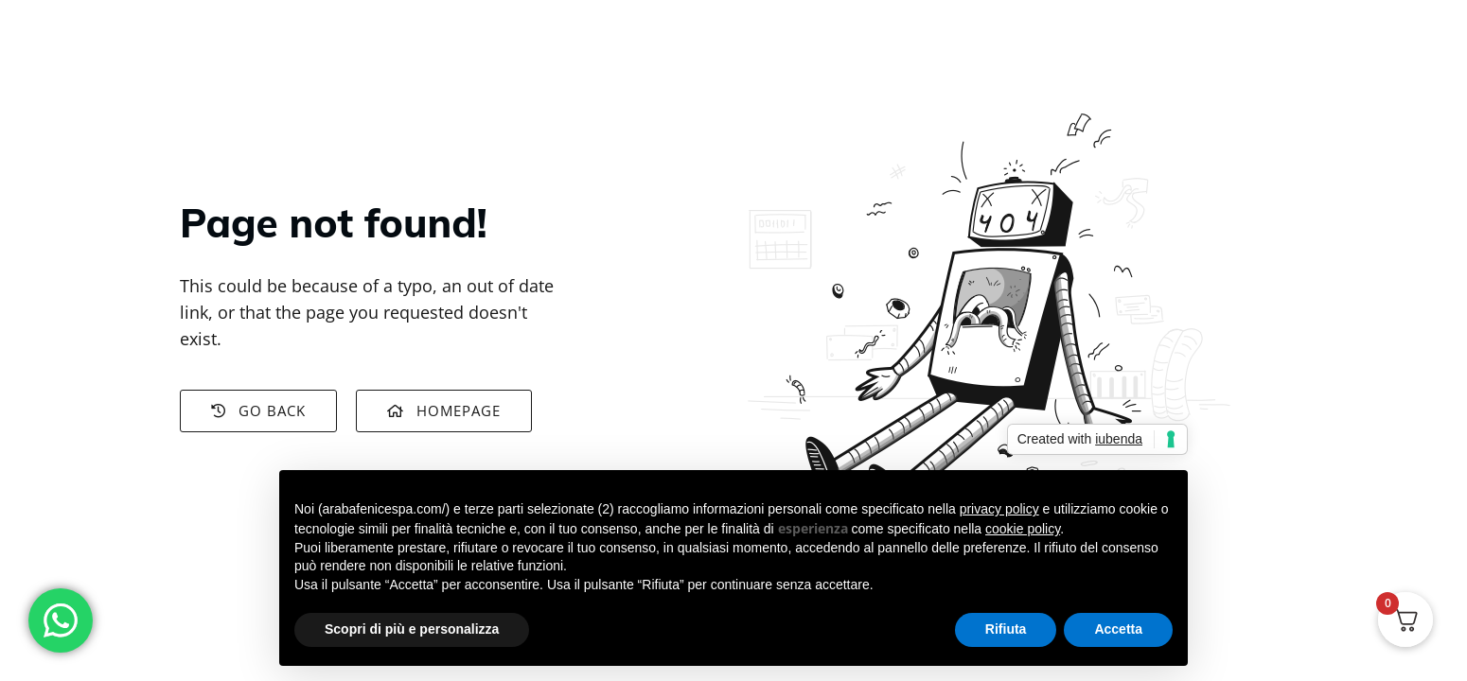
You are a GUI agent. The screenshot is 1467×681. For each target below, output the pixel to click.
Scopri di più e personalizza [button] (412, 629)
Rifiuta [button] (1006, 629)
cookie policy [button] (1022, 528)
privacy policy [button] (999, 508)
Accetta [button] (1118, 629)
